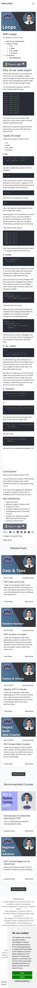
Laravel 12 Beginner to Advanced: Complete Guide (18, 907)
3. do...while (13, 51)
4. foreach (13, 53)
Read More (29, 601)
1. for (11, 46)
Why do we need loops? (15, 41)
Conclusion (10, 55)
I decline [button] (22, 977)
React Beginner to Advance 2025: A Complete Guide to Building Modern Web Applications (18, 913)
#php (9, 540)
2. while (12, 48)
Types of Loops (12, 44)
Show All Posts (18, 774)
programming (16, 536)
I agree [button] (22, 973)
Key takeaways (15, 58)
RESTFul (5, 953)
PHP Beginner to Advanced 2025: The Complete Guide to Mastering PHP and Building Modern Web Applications (18, 920)
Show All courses (18, 889)
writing (6, 950)
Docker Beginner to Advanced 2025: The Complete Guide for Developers (18, 903)
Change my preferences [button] (22, 981)
